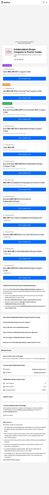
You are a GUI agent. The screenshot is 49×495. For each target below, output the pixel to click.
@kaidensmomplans (40, 372)
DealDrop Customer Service (25, 410)
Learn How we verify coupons (11, 460)
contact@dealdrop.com (10, 411)
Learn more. (42, 358)
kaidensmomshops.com (39, 369)
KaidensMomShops (9, 69)
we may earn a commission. (24, 43)
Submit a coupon (8, 415)
